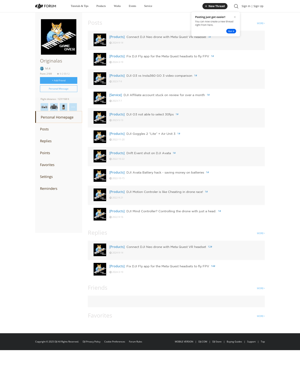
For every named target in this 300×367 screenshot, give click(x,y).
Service (148, 6)
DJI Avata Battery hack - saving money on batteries (165, 172)
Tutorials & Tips (79, 6)
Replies (46, 141)
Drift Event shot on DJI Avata (148, 153)
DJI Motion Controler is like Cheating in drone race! (164, 191)
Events (132, 6)
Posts (44, 129)
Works (117, 6)
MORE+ (261, 23)
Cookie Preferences (114, 341)
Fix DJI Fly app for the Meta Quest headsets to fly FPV (167, 56)
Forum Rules (135, 341)
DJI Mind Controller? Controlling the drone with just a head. (171, 211)
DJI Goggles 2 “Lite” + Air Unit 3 (150, 133)
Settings (46, 176)
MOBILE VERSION (184, 341)
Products (101, 6)
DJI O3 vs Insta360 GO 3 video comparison (159, 75)
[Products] (117, 37)
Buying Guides (234, 341)
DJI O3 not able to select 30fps (150, 114)
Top (263, 341)
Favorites (47, 164)
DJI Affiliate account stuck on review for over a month (164, 95)
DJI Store (217, 341)
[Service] (115, 95)
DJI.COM (202, 341)
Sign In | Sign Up (252, 6)
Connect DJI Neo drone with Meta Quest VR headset (166, 37)
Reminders (48, 188)
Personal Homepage (57, 117)
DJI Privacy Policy (91, 341)
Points (45, 153)
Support (251, 341)
